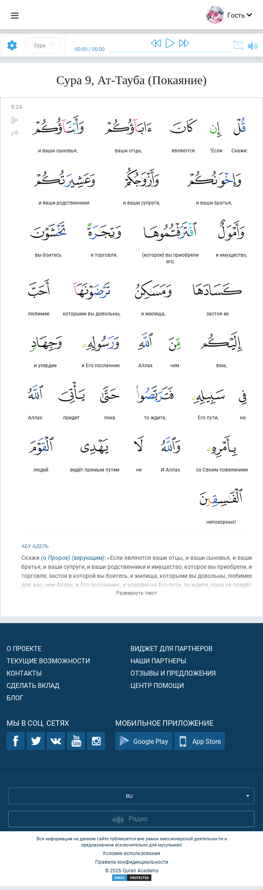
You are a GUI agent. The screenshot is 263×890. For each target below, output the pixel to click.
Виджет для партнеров (171, 652)
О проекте (24, 652)
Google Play (143, 744)
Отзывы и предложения (173, 676)
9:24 (16, 106)
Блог (15, 701)
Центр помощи (157, 689)
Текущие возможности (48, 664)
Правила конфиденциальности (131, 865)
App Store (199, 744)
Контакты (24, 676)
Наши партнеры (158, 664)
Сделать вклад (33, 689)
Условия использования (131, 856)
